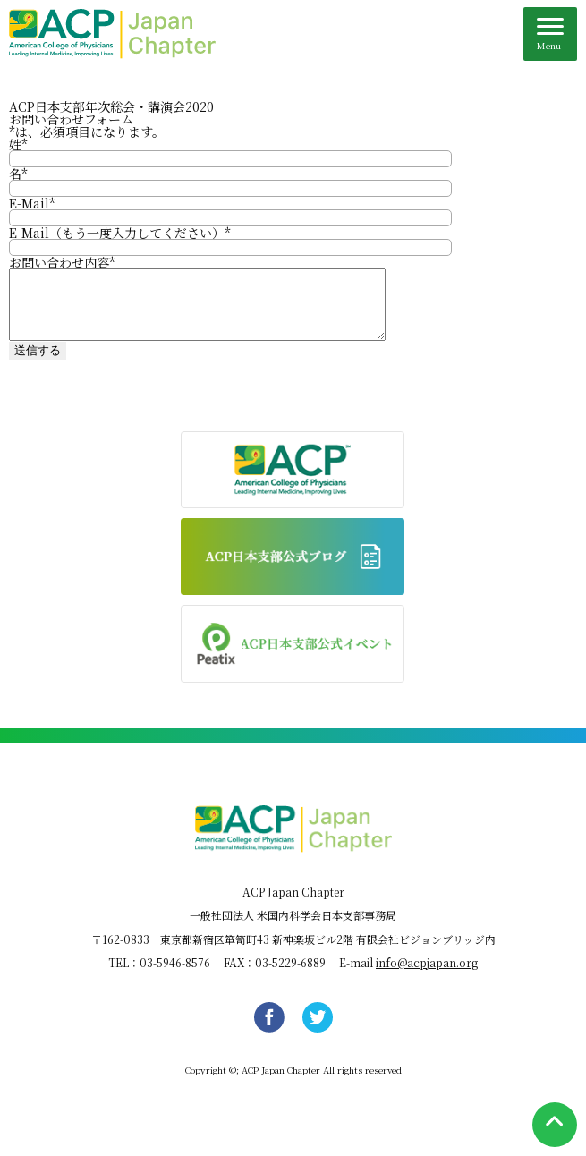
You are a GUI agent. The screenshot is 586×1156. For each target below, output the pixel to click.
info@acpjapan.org (427, 975)
